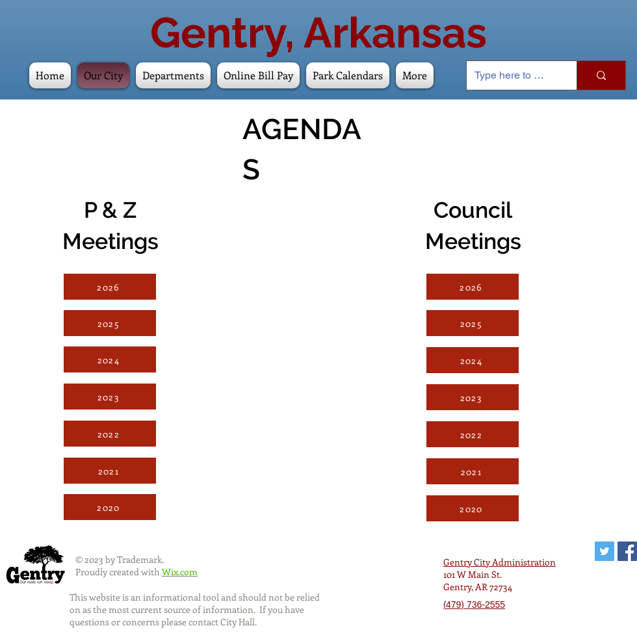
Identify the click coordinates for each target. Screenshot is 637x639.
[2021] (110, 471)
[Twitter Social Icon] (604, 551)
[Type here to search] (511, 75)
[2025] (110, 323)
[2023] (110, 397)
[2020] (110, 507)
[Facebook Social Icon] (627, 551)
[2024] (110, 359)
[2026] (110, 287)
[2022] (110, 434)
